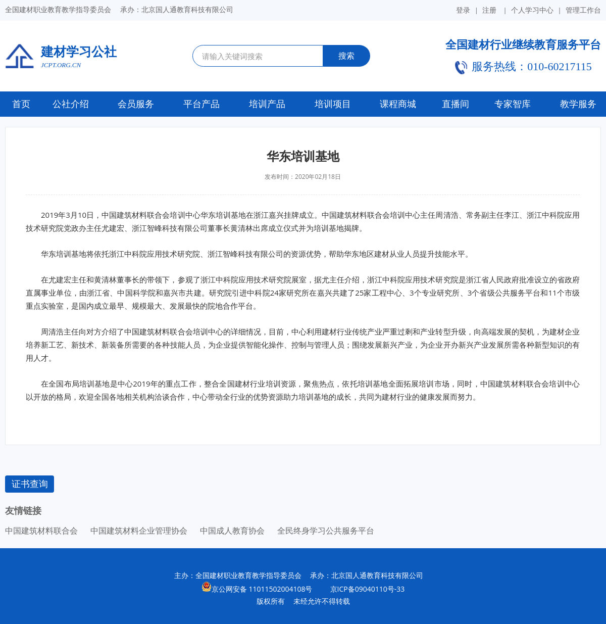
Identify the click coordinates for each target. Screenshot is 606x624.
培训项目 (333, 104)
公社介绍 (71, 104)
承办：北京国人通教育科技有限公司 (366, 575)
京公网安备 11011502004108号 (262, 589)
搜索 (346, 55)
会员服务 (136, 104)
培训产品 (267, 104)
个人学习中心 (532, 10)
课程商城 (398, 104)
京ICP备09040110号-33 (363, 589)
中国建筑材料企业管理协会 (138, 530)
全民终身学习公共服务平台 (325, 530)
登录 (463, 10)
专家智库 (512, 104)
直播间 (455, 104)
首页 (21, 104)
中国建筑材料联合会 (41, 530)
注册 (489, 10)
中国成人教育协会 (232, 530)
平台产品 (201, 104)
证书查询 (30, 484)
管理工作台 (583, 10)
